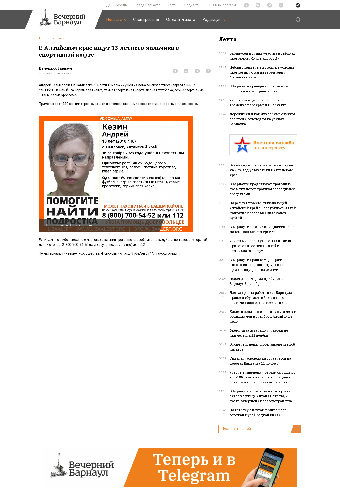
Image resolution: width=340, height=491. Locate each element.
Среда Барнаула (148, 5)
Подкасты (192, 5)
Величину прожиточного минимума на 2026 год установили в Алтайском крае (261, 170)
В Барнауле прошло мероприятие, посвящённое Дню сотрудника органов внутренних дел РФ (259, 265)
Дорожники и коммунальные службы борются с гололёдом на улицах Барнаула (262, 119)
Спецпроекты (146, 19)
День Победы (117, 5)
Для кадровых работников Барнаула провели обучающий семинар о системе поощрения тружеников (261, 298)
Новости (116, 19)
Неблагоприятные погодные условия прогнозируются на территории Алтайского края (262, 72)
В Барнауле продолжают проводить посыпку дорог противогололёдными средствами (262, 189)
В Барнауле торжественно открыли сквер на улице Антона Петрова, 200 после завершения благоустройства (261, 396)
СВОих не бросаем (221, 5)
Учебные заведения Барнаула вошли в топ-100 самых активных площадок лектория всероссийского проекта (262, 377)
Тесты (172, 5)
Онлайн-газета (180, 19)
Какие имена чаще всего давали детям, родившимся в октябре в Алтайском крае (264, 316)
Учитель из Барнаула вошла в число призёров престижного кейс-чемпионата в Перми (260, 246)
